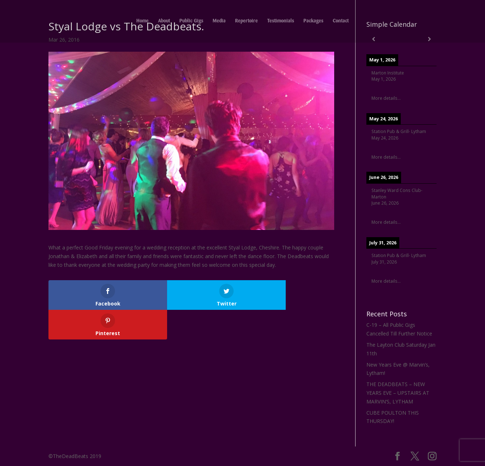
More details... (386, 98)
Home (142, 21)
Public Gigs (191, 21)
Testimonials (280, 21)
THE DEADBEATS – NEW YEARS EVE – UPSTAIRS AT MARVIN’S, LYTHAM (397, 393)
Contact (341, 21)
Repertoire (246, 21)
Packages (313, 21)
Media (219, 21)
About (164, 21)
